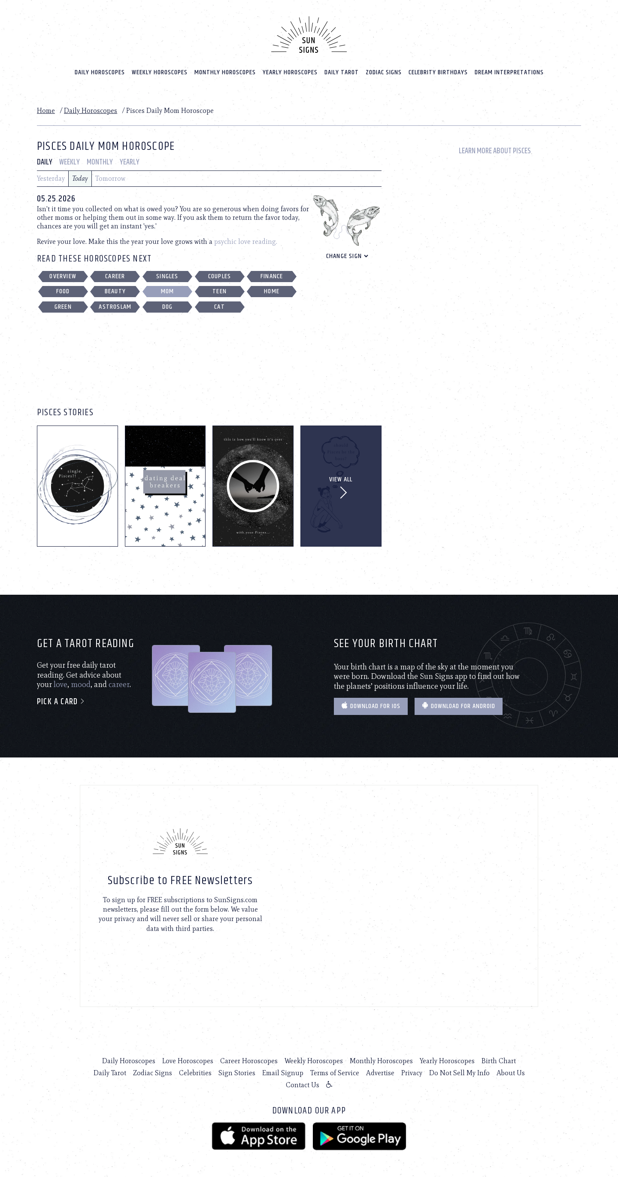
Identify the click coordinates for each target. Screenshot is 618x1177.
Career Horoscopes (249, 1058)
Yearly (129, 160)
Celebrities (195, 1070)
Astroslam (115, 304)
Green (63, 304)
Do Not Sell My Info (459, 1070)
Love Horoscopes (187, 1058)
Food (63, 288)
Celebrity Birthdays (438, 69)
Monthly (100, 160)
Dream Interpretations (509, 69)
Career (115, 273)
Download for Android (458, 703)
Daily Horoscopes (100, 69)
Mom (167, 288)
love (60, 682)
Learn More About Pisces (495, 148)
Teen (219, 288)
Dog (167, 304)
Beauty (115, 288)
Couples (219, 273)
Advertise (380, 1070)
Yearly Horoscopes (290, 69)
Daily (44, 160)
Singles (167, 273)
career (119, 682)
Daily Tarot (341, 69)
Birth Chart (499, 1058)
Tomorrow (110, 176)
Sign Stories (236, 1070)
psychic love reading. (245, 239)
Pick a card (61, 699)
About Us (511, 1070)
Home (46, 107)
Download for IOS (370, 703)
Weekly (69, 160)
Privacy (411, 1070)
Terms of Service (334, 1070)
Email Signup (282, 1070)
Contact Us (302, 1082)
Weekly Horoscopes (160, 69)
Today (80, 176)
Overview (62, 273)
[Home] (309, 32)
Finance (272, 273)
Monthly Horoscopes (225, 69)
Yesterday (51, 176)
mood (81, 682)
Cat (219, 304)
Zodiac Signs (384, 69)
